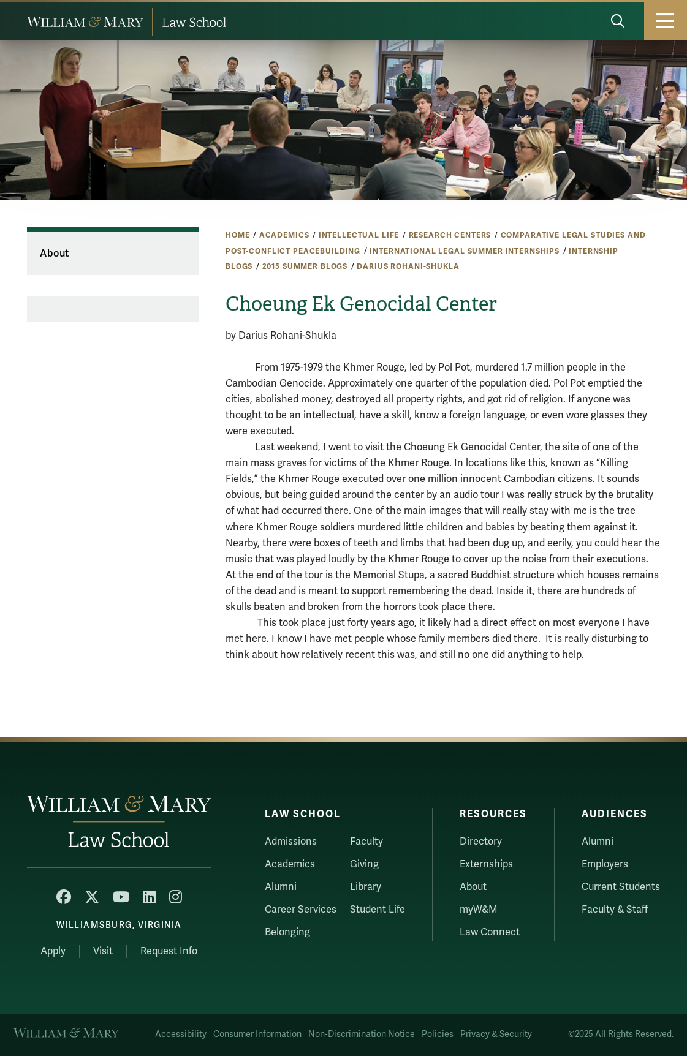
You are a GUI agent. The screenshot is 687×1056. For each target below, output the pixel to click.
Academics (284, 235)
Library (365, 887)
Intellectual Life (359, 235)
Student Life (377, 909)
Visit (103, 951)
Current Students (621, 887)
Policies (438, 1034)
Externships (486, 864)
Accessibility (181, 1034)
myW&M (479, 909)
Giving (364, 864)
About (54, 253)
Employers (605, 864)
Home (237, 235)
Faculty (366, 841)
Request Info (168, 951)
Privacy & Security (496, 1034)
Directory (481, 841)
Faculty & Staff (615, 909)
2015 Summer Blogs (305, 266)
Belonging (287, 932)
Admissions (291, 841)
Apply (53, 951)
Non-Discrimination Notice (361, 1034)
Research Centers (450, 235)
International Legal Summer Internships (465, 251)
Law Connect (490, 932)
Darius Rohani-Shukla (408, 266)
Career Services (300, 909)
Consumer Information (257, 1034)
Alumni (281, 887)
